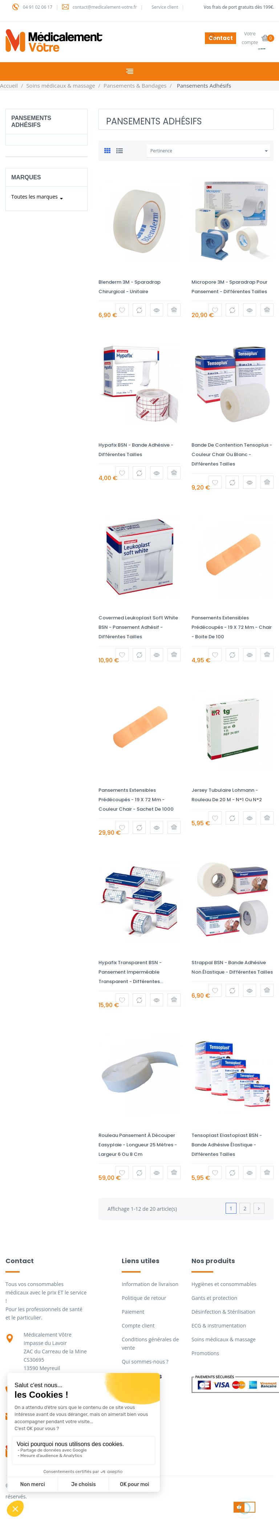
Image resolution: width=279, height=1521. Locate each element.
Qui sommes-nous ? (145, 1361)
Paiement (133, 1311)
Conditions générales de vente (150, 1343)
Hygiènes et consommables (223, 1284)
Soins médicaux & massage (223, 1339)
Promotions (205, 1353)
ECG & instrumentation (218, 1325)
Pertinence (210, 150)
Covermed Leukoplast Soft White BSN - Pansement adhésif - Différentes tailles (138, 627)
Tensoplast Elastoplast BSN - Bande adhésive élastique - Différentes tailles (226, 1145)
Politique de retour (144, 1297)
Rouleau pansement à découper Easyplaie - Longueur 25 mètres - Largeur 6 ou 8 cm (137, 1145)
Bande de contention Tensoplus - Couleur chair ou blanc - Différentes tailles (231, 454)
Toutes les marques (38, 198)
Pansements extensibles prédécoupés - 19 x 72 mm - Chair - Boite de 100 (231, 627)
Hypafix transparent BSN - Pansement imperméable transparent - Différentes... (130, 972)
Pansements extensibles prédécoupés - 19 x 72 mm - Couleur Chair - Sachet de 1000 (136, 800)
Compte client (138, 1325)
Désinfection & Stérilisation (223, 1311)
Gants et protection (214, 1297)
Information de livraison (150, 1284)
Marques (26, 177)
